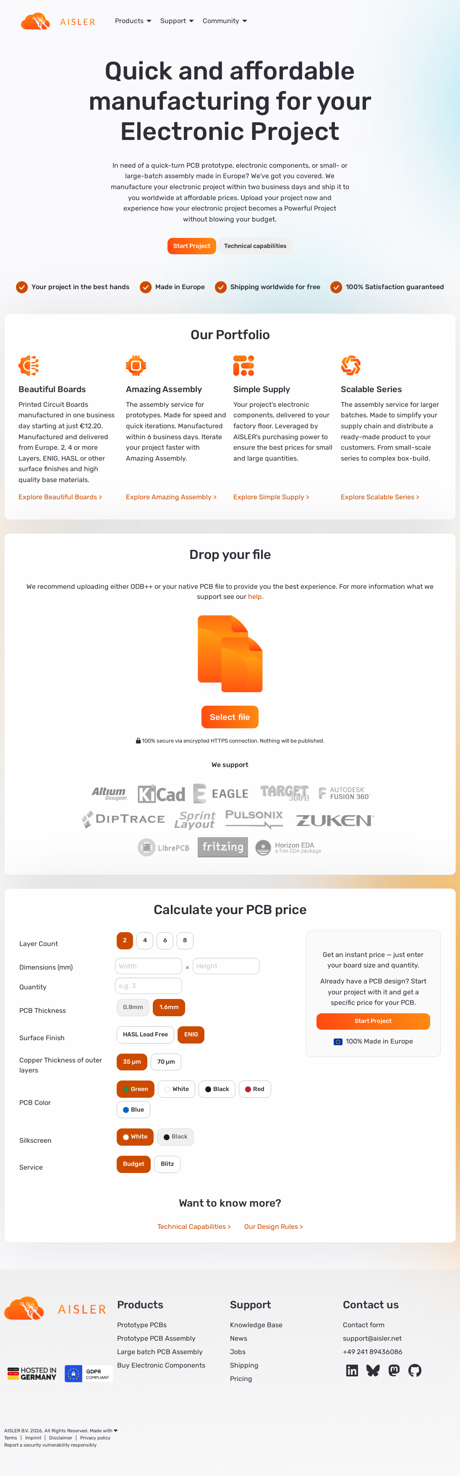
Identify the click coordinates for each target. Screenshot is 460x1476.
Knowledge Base (256, 1325)
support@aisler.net (372, 1338)
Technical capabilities (255, 246)
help (255, 597)
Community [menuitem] (221, 21)
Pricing (241, 1379)
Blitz (167, 1164)
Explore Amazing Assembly (169, 497)
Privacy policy (95, 1438)
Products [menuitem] (129, 21)
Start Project (191, 246)
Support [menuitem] (173, 21)
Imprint (33, 1438)
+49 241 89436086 (372, 1352)
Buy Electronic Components (161, 1365)
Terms (10, 1438)
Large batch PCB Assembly (160, 1352)
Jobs (238, 1352)
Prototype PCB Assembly (156, 1338)
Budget (133, 1164)
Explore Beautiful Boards (57, 497)
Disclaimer (60, 1438)
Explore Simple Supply (268, 497)
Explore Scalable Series (377, 497)
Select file (230, 717)
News (238, 1338)
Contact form (363, 1325)
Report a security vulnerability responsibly (50, 1445)
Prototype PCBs (142, 1325)
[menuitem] (58, 21)
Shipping (244, 1365)
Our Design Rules (271, 1227)
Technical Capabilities (191, 1227)
